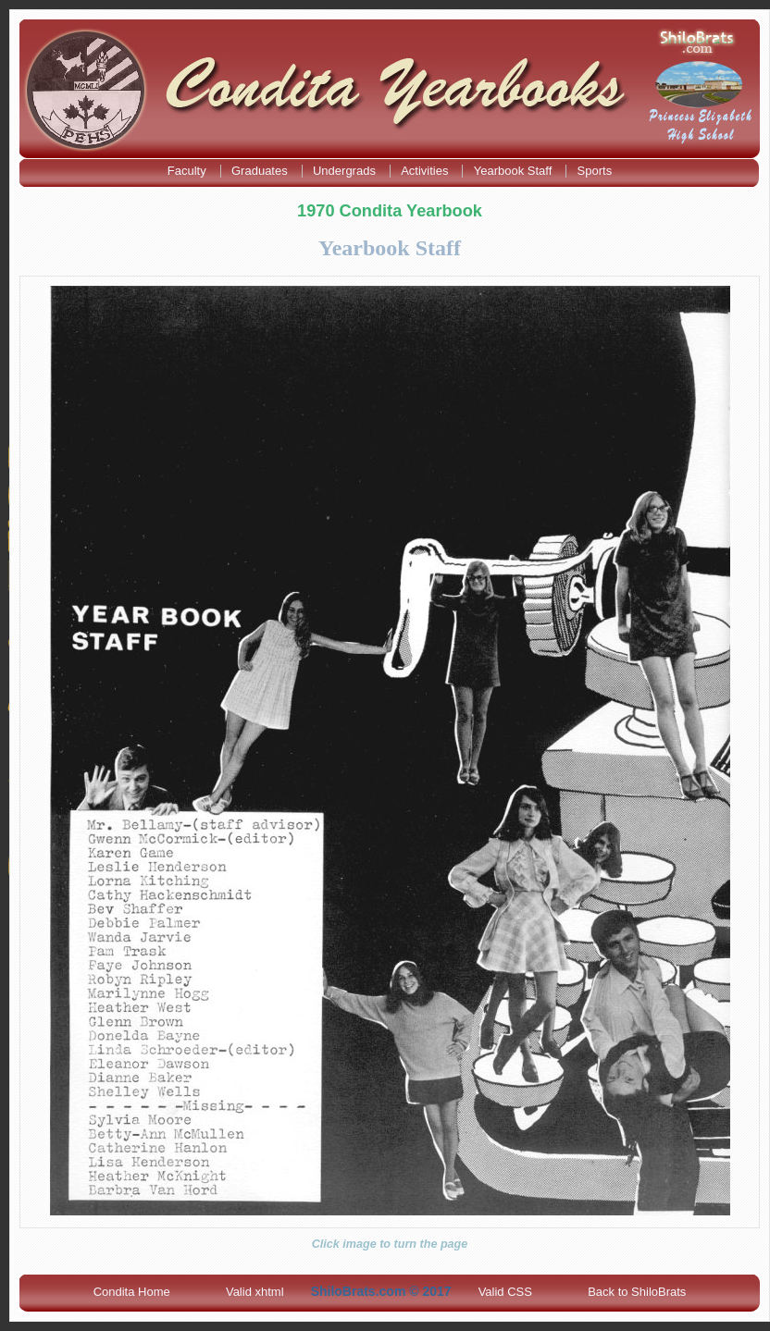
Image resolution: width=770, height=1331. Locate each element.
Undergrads (346, 171)
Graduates (261, 171)
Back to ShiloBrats (637, 1292)
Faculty (189, 171)
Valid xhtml (255, 1292)
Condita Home (131, 1292)
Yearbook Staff (514, 171)
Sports (595, 171)
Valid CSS (505, 1292)
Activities (426, 171)
